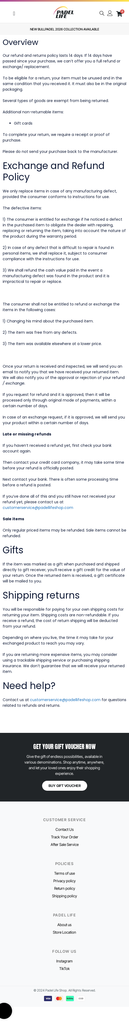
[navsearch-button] (102, 14)
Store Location (64, 932)
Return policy (64, 888)
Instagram (64, 961)
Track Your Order (64, 837)
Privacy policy (64, 880)
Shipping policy (64, 896)
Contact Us (65, 829)
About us (64, 924)
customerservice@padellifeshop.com (38, 507)
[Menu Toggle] (14, 13)
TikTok (64, 968)
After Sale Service (65, 844)
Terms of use (64, 873)
